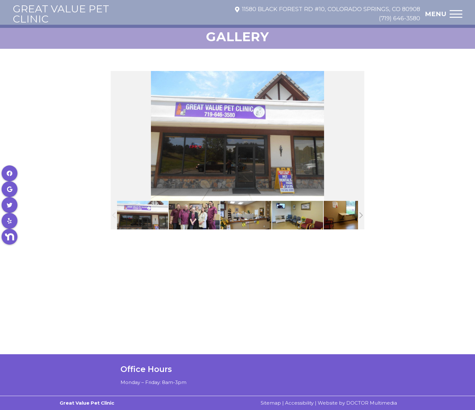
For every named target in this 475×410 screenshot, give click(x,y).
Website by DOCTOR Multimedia (357, 403)
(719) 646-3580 (399, 18)
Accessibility (299, 403)
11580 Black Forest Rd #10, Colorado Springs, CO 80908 (331, 9)
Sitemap (271, 403)
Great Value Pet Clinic (61, 14)
